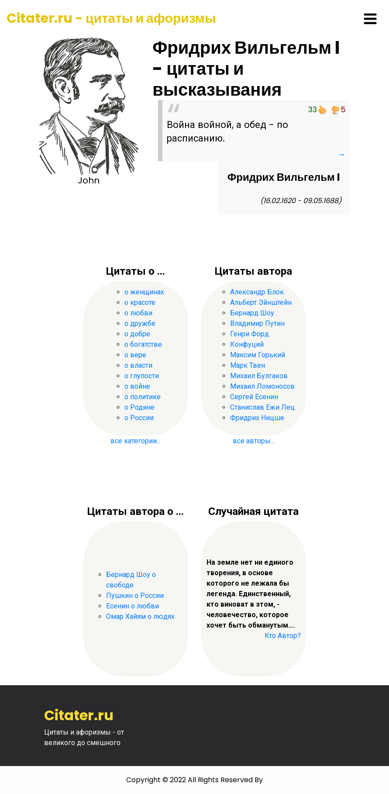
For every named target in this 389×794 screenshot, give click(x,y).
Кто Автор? (283, 636)
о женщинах (144, 292)
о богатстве (143, 344)
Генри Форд (249, 334)
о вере (135, 355)
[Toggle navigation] (370, 19)
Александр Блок (257, 292)
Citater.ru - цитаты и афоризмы (111, 18)
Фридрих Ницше (257, 418)
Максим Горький (257, 355)
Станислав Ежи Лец (262, 407)
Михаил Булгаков (259, 376)
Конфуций (247, 344)
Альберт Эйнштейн (261, 302)
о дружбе (139, 323)
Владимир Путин (257, 323)
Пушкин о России (135, 595)
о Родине (139, 407)
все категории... (135, 441)
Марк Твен (247, 365)
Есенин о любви (132, 606)
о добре (137, 334)
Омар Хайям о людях (140, 616)
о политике (142, 397)
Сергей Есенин (254, 397)
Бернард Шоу (252, 313)
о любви (138, 313)
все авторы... (254, 441)
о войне (137, 386)
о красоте (139, 302)
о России (139, 418)
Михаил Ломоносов (262, 386)
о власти (138, 365)
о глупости (141, 376)
